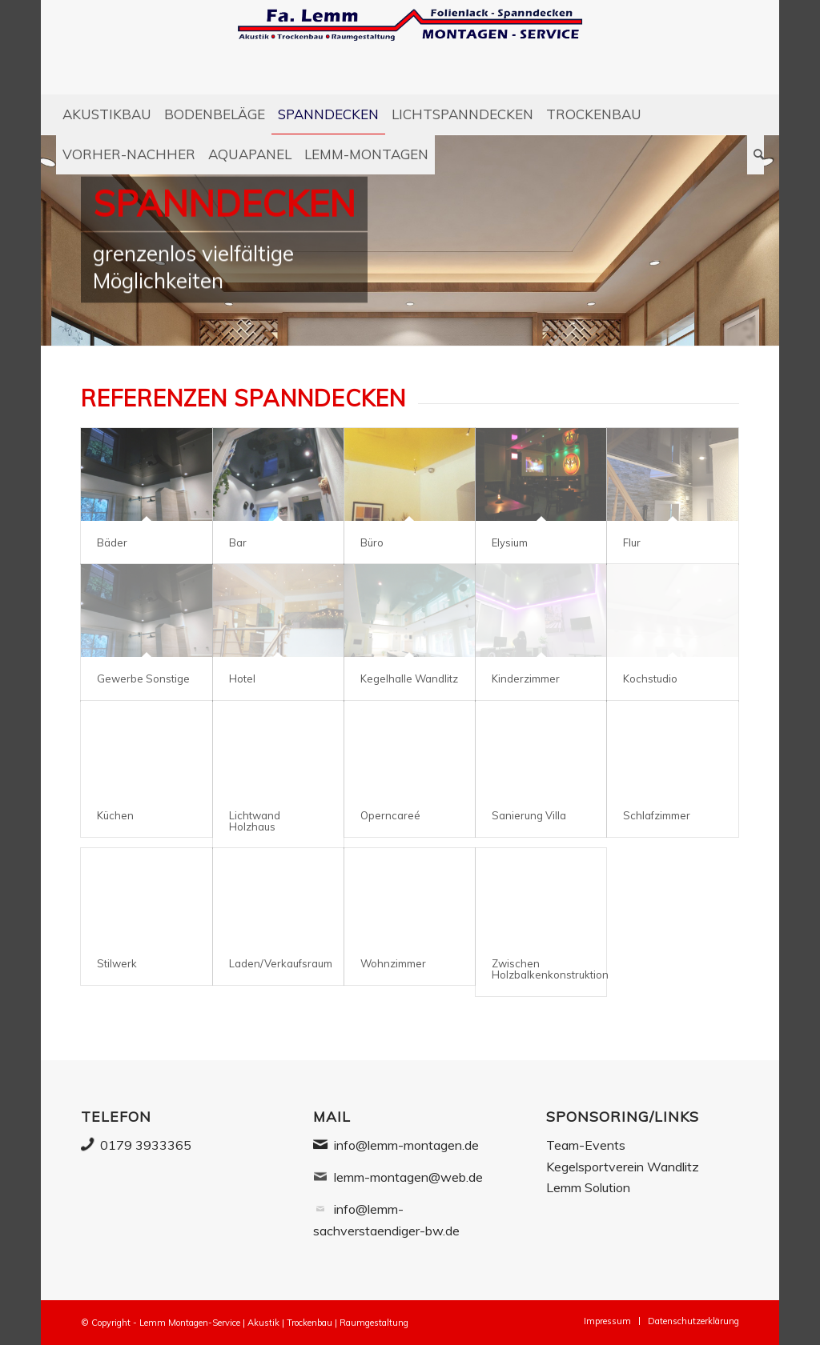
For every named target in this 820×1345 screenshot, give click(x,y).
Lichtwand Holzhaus (254, 821)
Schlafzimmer (656, 815)
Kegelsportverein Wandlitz (622, 1167)
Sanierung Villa (529, 815)
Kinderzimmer (526, 678)
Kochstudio (650, 678)
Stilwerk (117, 963)
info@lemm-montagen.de (406, 1145)
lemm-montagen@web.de (408, 1177)
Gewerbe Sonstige (143, 678)
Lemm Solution (588, 1187)
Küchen (115, 815)
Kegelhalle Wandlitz (409, 678)
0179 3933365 (145, 1145)
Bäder (112, 542)
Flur (632, 542)
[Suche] (755, 154)
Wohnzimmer (393, 963)
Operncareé (390, 815)
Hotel (242, 678)
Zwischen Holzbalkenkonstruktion (550, 969)
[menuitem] (107, 114)
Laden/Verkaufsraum (280, 963)
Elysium (510, 542)
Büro (372, 542)
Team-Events (585, 1145)
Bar (238, 542)
